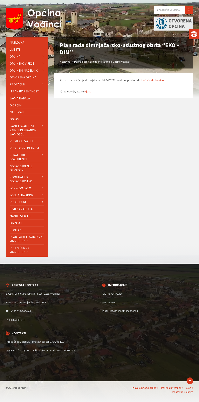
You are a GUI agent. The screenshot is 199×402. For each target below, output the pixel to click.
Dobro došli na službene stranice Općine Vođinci (102, 61)
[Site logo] (35, 29)
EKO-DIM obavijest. (153, 80)
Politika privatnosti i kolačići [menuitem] (177, 388)
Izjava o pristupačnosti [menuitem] (145, 388)
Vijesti (87, 91)
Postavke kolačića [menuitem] (182, 392)
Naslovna (65, 61)
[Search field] (173, 10)
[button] (194, 34)
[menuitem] (27, 42)
